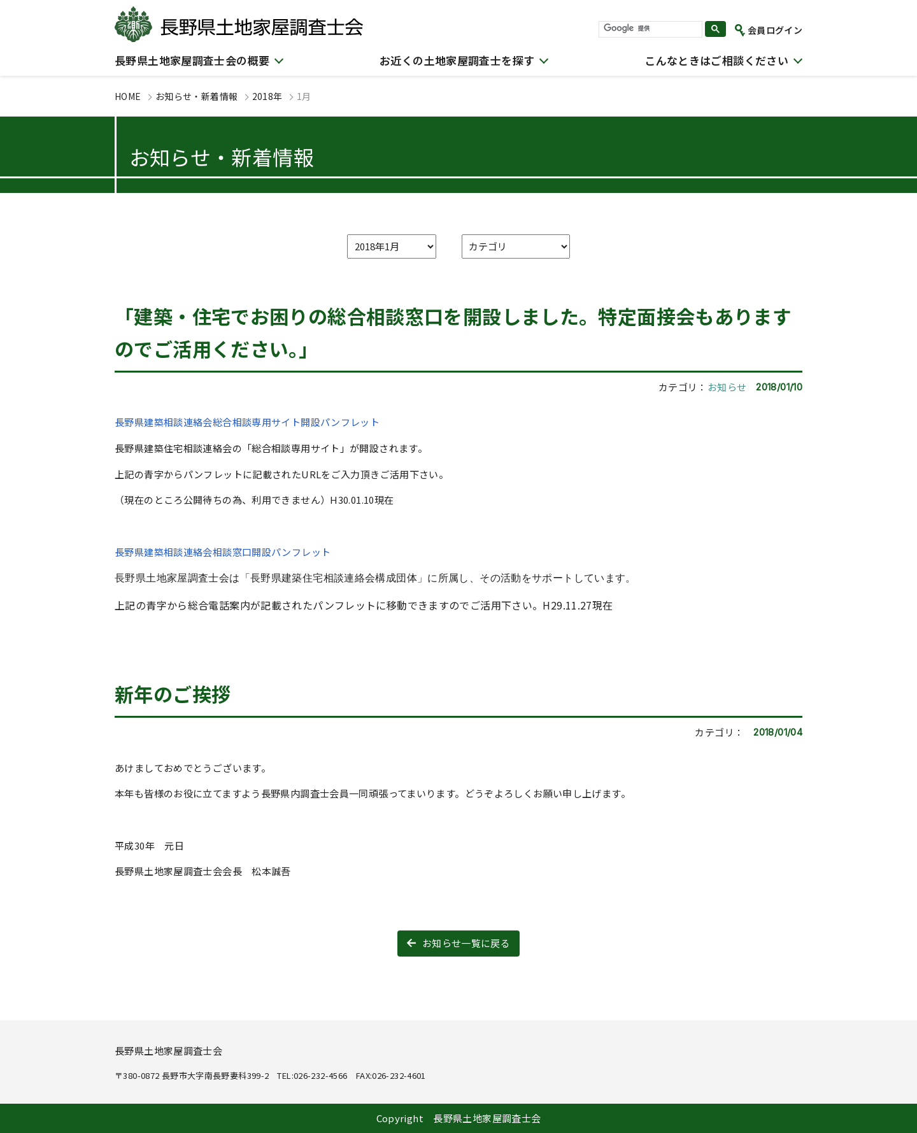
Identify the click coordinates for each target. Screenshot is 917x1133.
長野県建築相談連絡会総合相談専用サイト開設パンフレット (247, 422)
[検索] (649, 28)
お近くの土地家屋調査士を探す (457, 60)
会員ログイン (775, 30)
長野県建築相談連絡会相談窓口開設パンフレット (223, 552)
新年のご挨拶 (173, 694)
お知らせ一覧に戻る (466, 943)
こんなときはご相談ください (716, 60)
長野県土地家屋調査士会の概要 (192, 60)
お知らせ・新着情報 (196, 96)
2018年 (267, 96)
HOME (128, 96)
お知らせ (727, 387)
